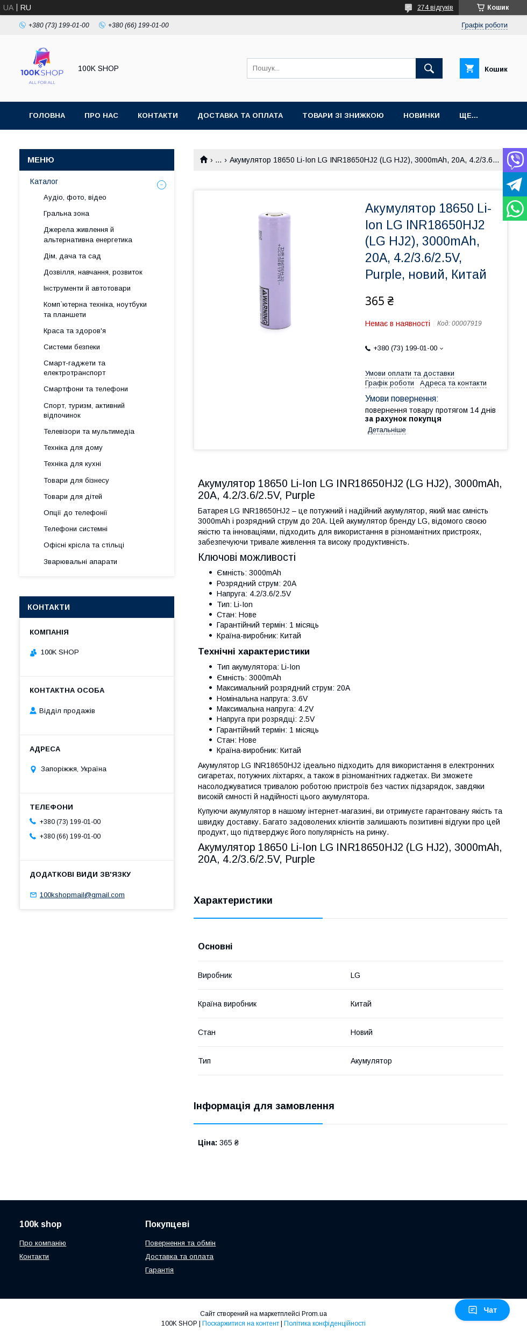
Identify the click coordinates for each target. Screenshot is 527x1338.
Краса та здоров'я (75, 331)
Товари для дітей (73, 496)
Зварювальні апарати (80, 562)
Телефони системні (76, 529)
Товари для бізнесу (76, 480)
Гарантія (159, 1270)
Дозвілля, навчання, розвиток (93, 272)
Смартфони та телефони (86, 389)
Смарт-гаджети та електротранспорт (74, 368)
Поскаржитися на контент (240, 1323)
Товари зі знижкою (343, 115)
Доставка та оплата (240, 115)
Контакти (158, 115)
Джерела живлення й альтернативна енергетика (88, 234)
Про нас (101, 115)
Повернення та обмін (180, 1243)
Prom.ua (314, 1314)
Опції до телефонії (76, 513)
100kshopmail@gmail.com (82, 895)
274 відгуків (435, 7)
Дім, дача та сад (72, 256)
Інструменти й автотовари (87, 288)
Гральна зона (66, 213)
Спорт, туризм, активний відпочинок (84, 410)
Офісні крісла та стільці (84, 545)
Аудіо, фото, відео (75, 197)
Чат (482, 1310)
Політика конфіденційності (325, 1323)
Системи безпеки (72, 347)
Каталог (44, 181)
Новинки (421, 115)
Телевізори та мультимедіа (89, 431)
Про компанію (42, 1243)
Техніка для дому (73, 447)
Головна (47, 115)
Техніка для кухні (72, 464)
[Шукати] (429, 68)
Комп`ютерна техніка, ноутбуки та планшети (95, 309)
